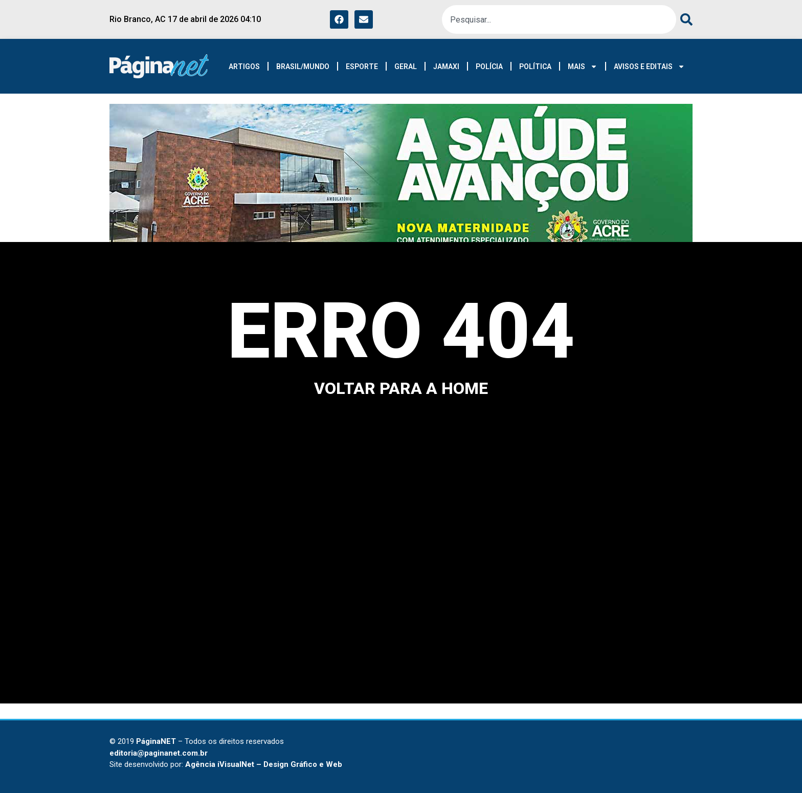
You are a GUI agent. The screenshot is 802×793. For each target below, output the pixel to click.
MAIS (582, 66)
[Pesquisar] (684, 19)
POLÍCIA (489, 66)
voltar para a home (401, 388)
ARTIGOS (244, 66)
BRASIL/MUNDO (302, 66)
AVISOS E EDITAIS (649, 66)
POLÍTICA (535, 66)
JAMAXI (446, 66)
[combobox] (559, 19)
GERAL (405, 66)
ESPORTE (362, 66)
